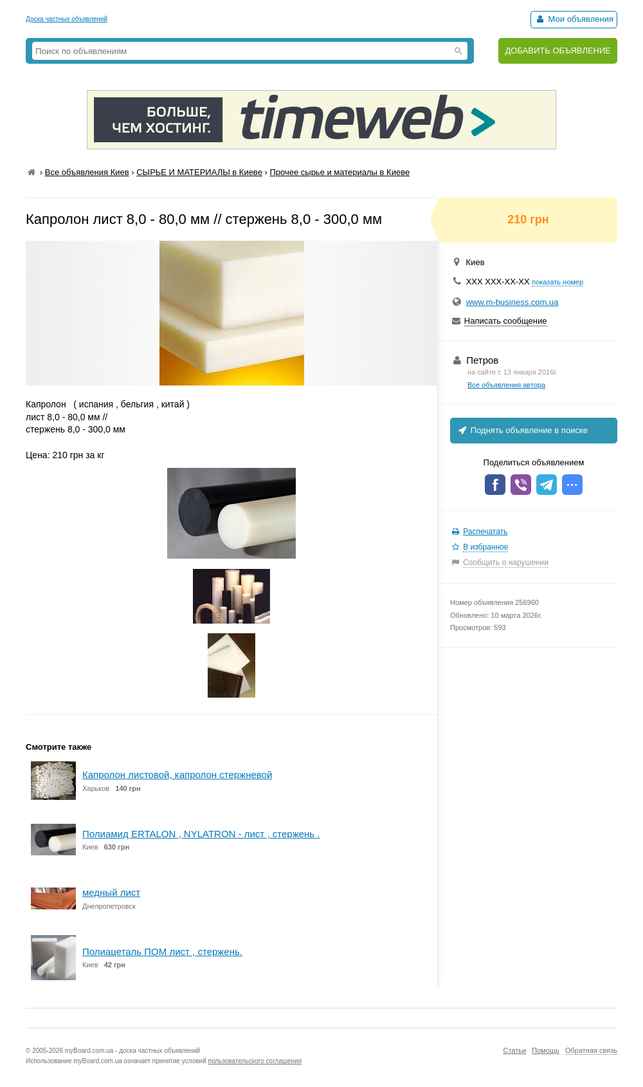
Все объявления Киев (87, 172)
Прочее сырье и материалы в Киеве (339, 172)
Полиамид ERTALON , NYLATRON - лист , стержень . (201, 833)
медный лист (111, 892)
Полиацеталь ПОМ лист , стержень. (162, 951)
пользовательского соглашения (255, 1060)
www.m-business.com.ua (512, 302)
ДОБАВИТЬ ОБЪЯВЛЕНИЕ (558, 50)
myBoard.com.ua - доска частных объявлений (132, 1050)
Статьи (514, 1050)
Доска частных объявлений (66, 19)
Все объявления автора (506, 385)
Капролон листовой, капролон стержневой (177, 774)
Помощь (545, 1050)
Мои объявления (573, 19)
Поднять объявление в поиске (522, 430)
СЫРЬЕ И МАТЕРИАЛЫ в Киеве (199, 172)
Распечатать (485, 531)
